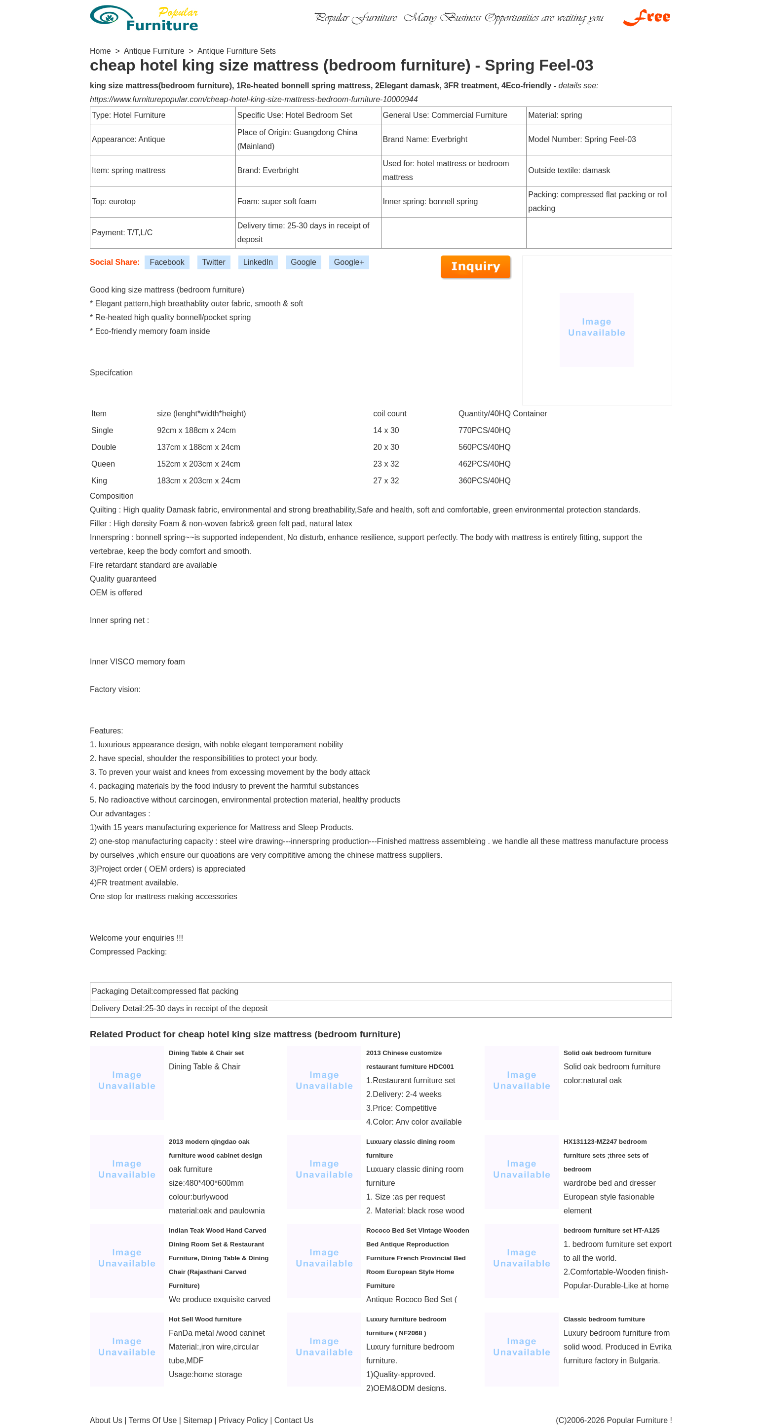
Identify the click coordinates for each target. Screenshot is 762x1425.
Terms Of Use (153, 1420)
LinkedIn (258, 262)
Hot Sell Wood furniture (205, 1319)
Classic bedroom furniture (604, 1319)
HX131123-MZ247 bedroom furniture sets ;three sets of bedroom (606, 1155)
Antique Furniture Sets (236, 51)
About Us (106, 1420)
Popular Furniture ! (639, 1420)
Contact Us (293, 1420)
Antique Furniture (154, 51)
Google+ (349, 262)
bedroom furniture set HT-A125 (612, 1230)
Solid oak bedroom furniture (607, 1053)
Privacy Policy (243, 1420)
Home (100, 51)
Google (303, 262)
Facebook (167, 262)
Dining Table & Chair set (206, 1053)
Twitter (214, 262)
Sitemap (197, 1420)
